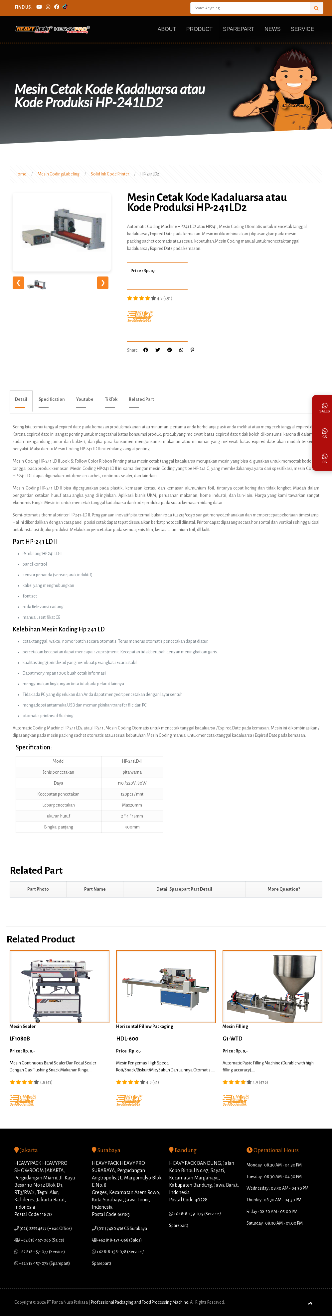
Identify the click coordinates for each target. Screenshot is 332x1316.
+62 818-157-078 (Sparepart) (44, 1263)
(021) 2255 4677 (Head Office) (45, 1228)
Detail (21, 399)
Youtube (84, 399)
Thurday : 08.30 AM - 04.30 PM (274, 1200)
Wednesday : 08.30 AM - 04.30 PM (277, 1188)
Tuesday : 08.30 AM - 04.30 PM (274, 1176)
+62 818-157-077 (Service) (41, 1252)
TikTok (111, 399)
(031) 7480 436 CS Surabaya (121, 1228)
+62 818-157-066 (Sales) (42, 1240)
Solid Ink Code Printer (110, 174)
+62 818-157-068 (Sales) (120, 1240)
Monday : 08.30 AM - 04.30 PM (274, 1165)
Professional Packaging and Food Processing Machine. (140, 1302)
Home (20, 174)
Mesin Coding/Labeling (59, 174)
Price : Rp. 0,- (143, 271)
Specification (52, 399)
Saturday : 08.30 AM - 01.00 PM (275, 1223)
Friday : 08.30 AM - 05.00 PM (272, 1211)
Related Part (141, 399)
